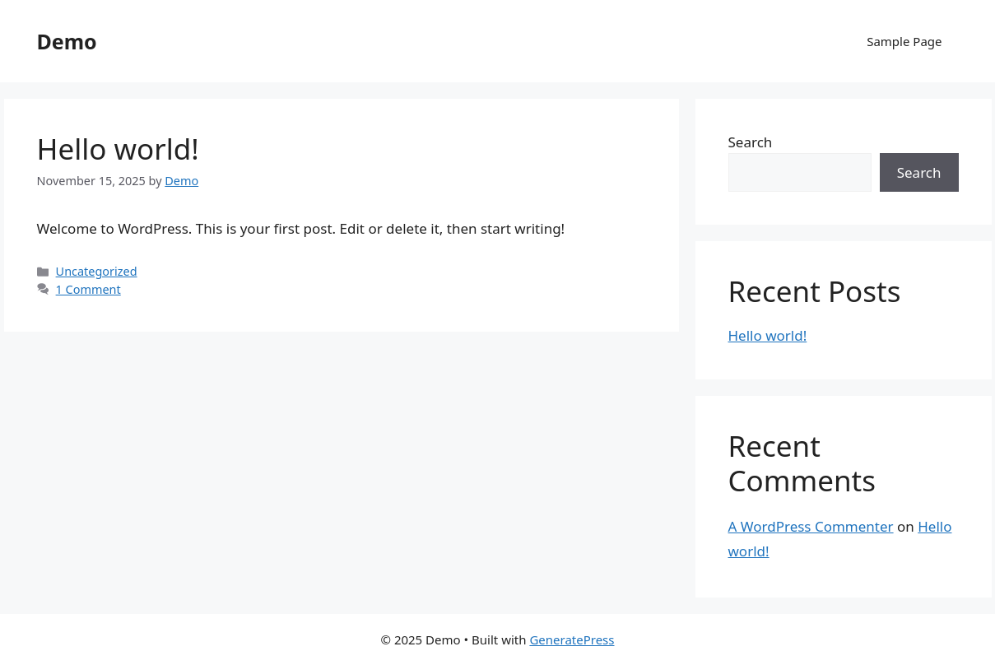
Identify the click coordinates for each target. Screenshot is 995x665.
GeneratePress (571, 639)
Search (750, 142)
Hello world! (118, 148)
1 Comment (88, 289)
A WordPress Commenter (811, 526)
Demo (67, 41)
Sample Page (904, 41)
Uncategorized (96, 271)
